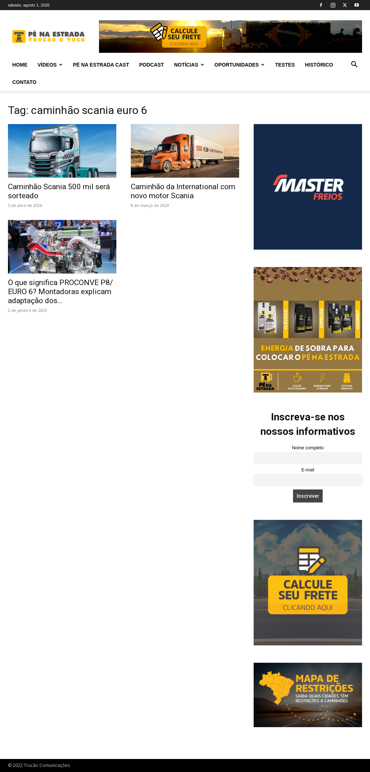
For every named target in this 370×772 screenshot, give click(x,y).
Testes (284, 65)
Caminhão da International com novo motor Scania (183, 191)
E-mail (307, 469)
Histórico (319, 65)
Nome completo (308, 447)
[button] (354, 65)
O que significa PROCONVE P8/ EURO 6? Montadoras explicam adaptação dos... (60, 291)
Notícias (189, 65)
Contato (24, 82)
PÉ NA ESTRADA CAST (101, 65)
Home (19, 65)
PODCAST (151, 65)
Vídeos (50, 65)
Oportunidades (240, 65)
